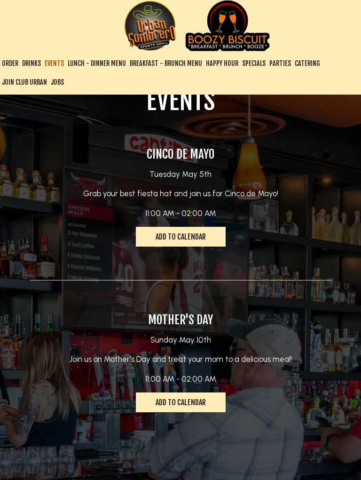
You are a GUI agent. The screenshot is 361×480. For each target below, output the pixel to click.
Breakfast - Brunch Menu (166, 63)
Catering (307, 63)
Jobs (57, 82)
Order (10, 63)
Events (54, 63)
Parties (280, 63)
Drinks (31, 63)
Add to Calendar (181, 236)
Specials (254, 63)
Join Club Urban (24, 82)
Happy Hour (222, 63)
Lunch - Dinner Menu (97, 63)
